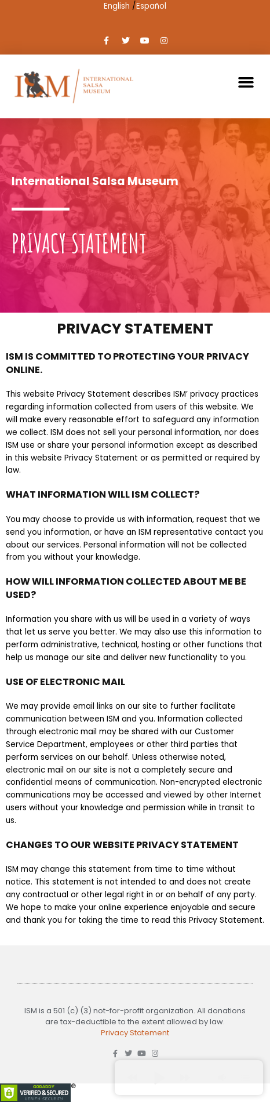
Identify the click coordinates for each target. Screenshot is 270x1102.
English (117, 6)
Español (151, 6)
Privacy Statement (135, 1032)
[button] (246, 82)
